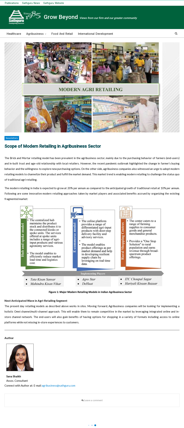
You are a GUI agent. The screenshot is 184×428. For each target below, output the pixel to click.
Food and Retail (62, 33)
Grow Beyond (70, 17)
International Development (95, 33)
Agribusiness (35, 33)
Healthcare (14, 33)
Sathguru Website (53, 3)
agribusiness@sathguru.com (58, 385)
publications (12, 3)
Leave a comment (92, 400)
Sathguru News (31, 3)
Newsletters (12, 138)
